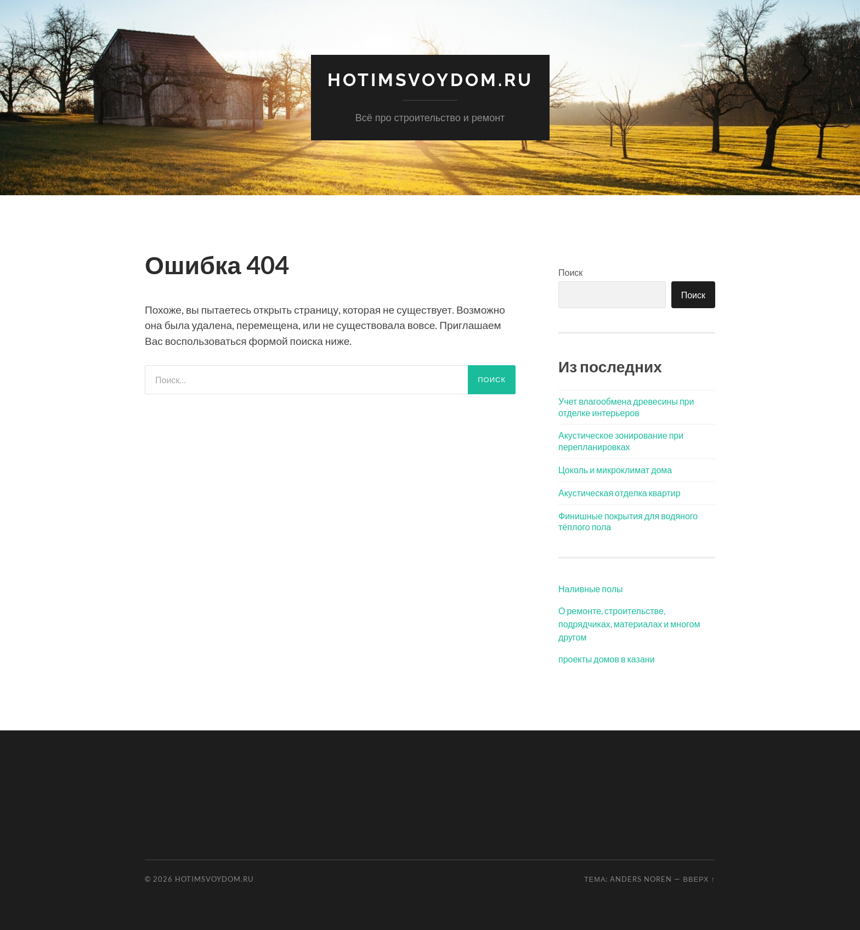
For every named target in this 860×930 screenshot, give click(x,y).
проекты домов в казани (606, 659)
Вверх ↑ (699, 879)
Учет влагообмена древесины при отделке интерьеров (626, 407)
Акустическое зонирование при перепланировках (620, 441)
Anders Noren (641, 879)
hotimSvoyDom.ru (430, 80)
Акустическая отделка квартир (619, 492)
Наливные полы (590, 588)
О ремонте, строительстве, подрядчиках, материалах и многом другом (629, 623)
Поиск (570, 272)
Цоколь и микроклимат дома (615, 469)
